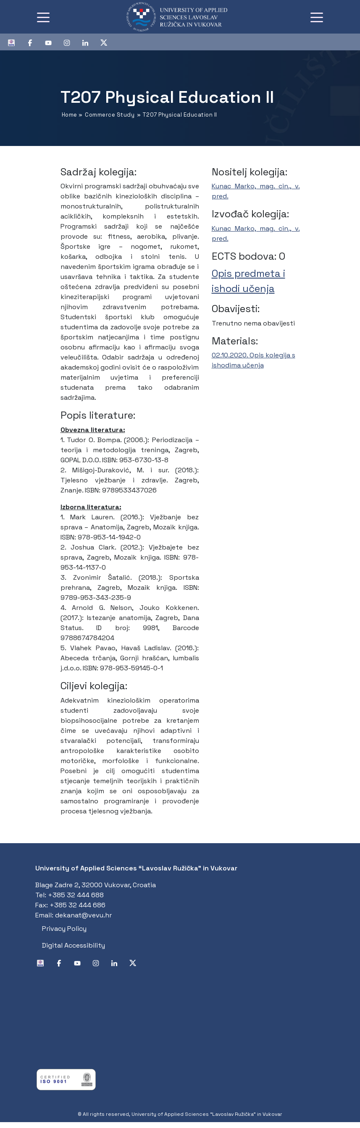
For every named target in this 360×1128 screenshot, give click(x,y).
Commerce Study (109, 114)
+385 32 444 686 (77, 905)
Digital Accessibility (73, 945)
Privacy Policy (64, 928)
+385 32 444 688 (76, 895)
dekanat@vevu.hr (83, 915)
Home (69, 114)
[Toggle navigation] (43, 16)
